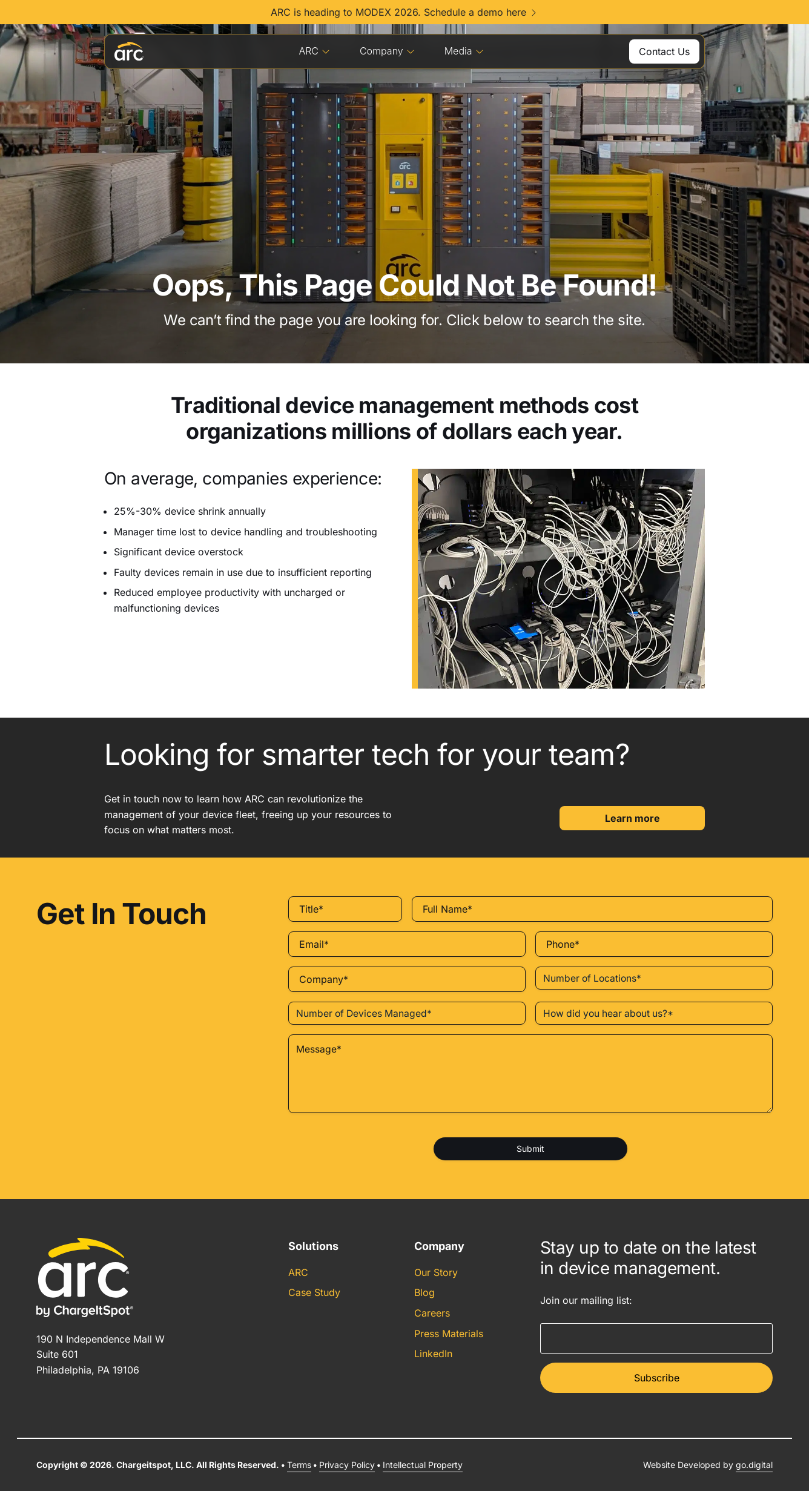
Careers (432, 1313)
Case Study (314, 1292)
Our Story (436, 1272)
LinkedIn (433, 1353)
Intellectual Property (423, 1465)
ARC (315, 51)
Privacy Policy (347, 1465)
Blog (424, 1292)
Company (387, 51)
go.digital (754, 1465)
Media (464, 51)
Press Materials (448, 1333)
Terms (299, 1465)
